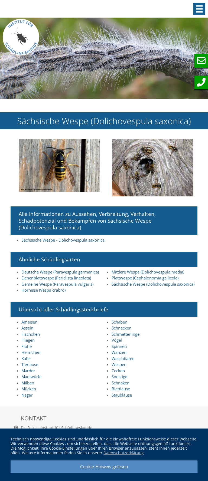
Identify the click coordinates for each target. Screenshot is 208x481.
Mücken (28, 388)
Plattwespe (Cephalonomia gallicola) (145, 278)
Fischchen (30, 334)
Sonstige (119, 376)
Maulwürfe (31, 376)
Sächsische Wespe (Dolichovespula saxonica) (153, 284)
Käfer (26, 358)
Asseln (27, 328)
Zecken (118, 370)
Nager (26, 395)
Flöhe (26, 346)
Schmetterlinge (125, 334)
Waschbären (123, 358)
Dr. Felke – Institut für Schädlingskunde (56, 427)
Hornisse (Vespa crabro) (43, 290)
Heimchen (30, 352)
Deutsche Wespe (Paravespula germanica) (60, 272)
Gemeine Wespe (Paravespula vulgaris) (57, 284)
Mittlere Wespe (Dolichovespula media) (148, 272)
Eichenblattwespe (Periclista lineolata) (56, 278)
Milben (27, 383)
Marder (28, 370)
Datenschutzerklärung (123, 452)
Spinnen (119, 346)
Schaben (119, 322)
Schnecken (121, 328)
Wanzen (119, 352)
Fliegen (28, 340)
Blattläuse (121, 388)
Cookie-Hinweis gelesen (104, 467)
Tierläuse (29, 364)
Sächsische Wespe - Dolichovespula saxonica (63, 240)
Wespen (119, 364)
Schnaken (120, 383)
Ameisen (29, 322)
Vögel (117, 340)
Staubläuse (122, 395)
